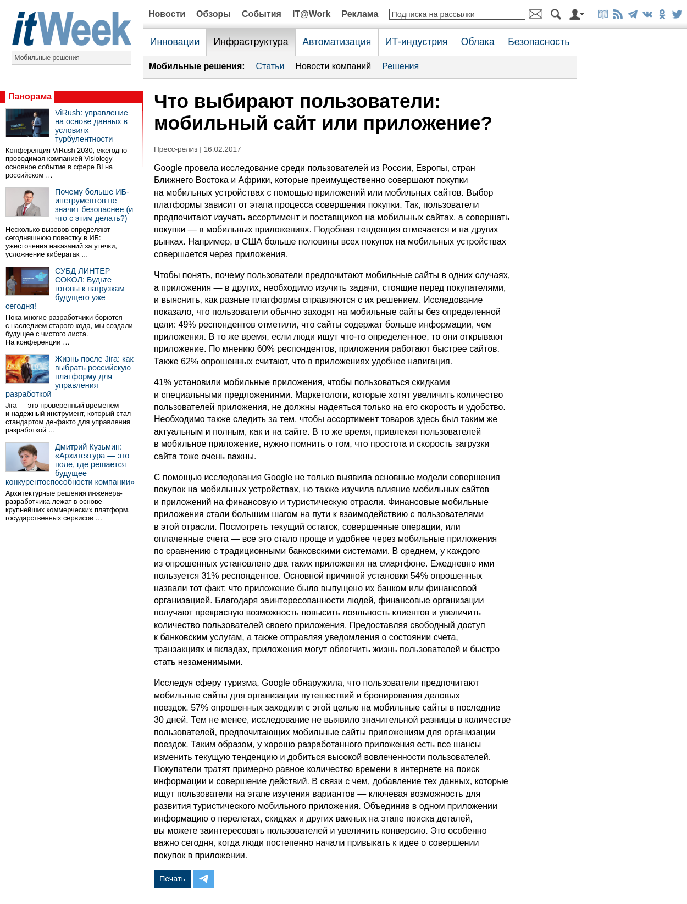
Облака (478, 41)
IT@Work (311, 14)
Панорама (30, 96)
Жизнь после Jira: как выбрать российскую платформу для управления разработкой (69, 376)
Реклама (359, 14)
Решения (400, 66)
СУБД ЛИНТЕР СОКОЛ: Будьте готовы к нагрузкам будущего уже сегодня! (65, 288)
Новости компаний (333, 66)
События (261, 14)
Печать (172, 878)
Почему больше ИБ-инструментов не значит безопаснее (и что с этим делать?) (94, 205)
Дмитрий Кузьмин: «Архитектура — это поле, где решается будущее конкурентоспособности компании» (70, 464)
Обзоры (213, 14)
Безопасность (538, 41)
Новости (166, 14)
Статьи (270, 66)
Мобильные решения (47, 58)
